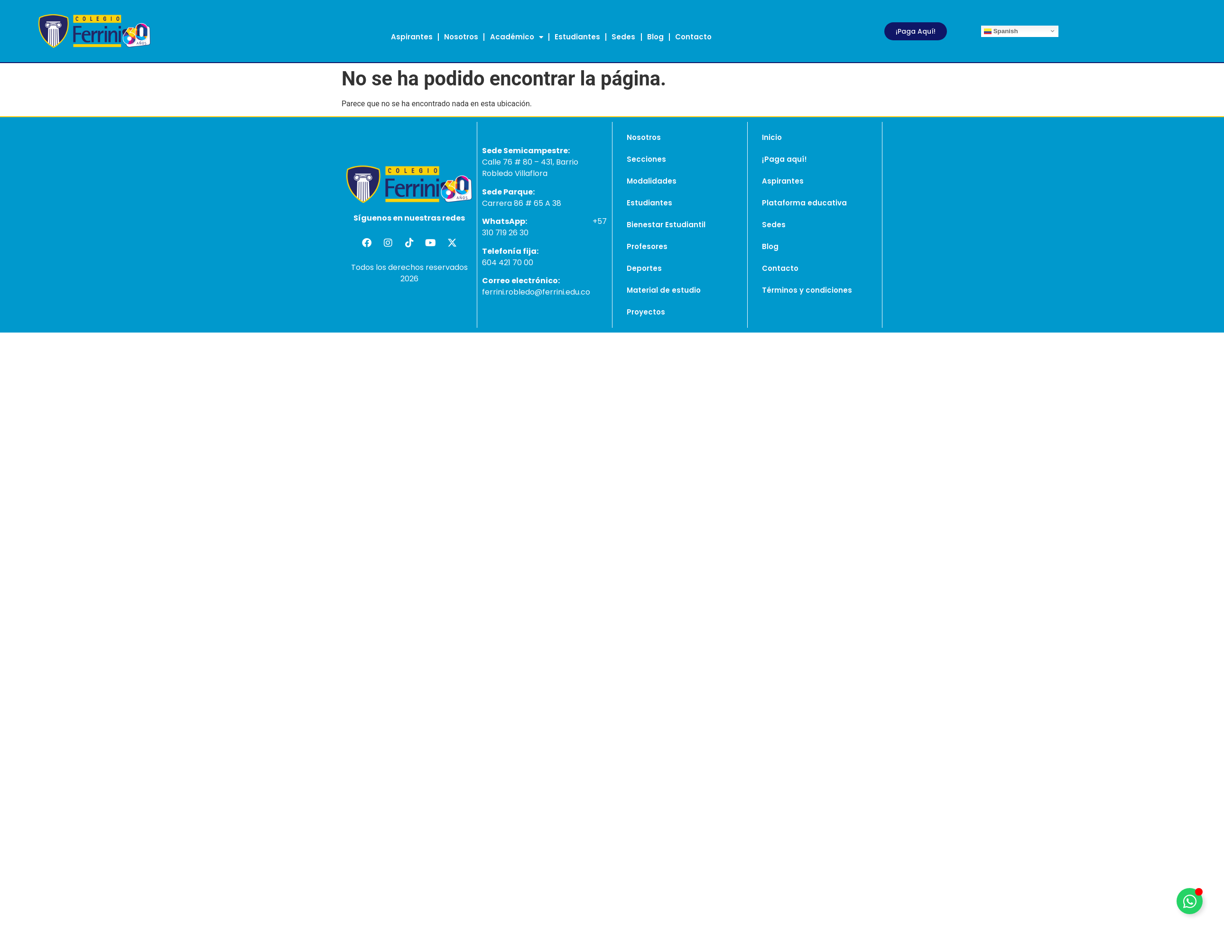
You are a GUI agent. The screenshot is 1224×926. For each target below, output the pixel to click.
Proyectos (646, 312)
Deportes (644, 268)
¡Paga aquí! (784, 159)
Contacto (693, 37)
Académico (516, 37)
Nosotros (461, 37)
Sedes (623, 37)
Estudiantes (577, 37)
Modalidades (652, 181)
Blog (655, 37)
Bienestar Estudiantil (666, 225)
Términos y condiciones (807, 290)
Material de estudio (664, 290)
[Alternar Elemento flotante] (1190, 901)
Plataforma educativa (804, 203)
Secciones (646, 159)
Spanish (1001, 31)
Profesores (647, 246)
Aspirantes (412, 37)
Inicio (772, 137)
